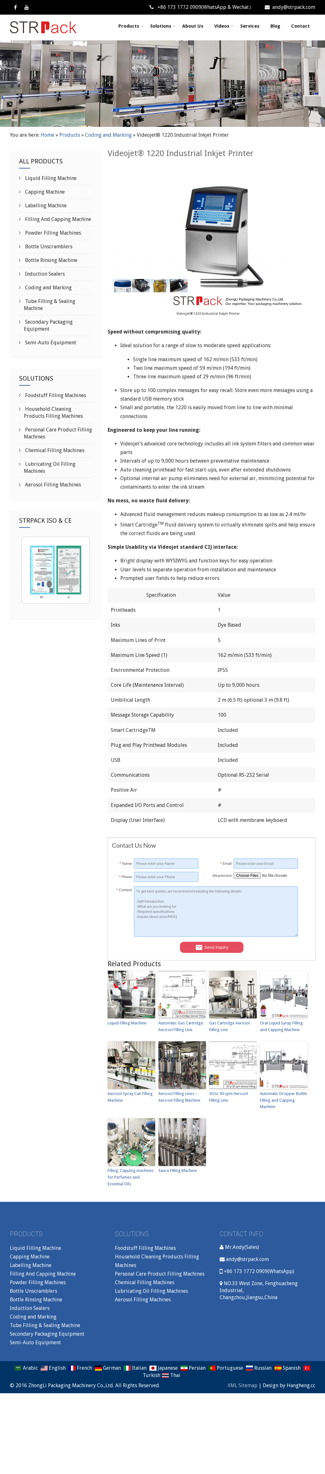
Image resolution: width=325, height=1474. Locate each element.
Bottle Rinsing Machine (50, 260)
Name (126, 863)
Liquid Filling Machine (127, 1023)
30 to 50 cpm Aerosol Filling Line (228, 1097)
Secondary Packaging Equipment (47, 1334)
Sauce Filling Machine (177, 1170)
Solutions (163, 26)
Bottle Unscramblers (48, 247)
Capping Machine (44, 192)
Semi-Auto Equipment (50, 343)
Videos (224, 26)
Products (130, 26)
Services (250, 26)
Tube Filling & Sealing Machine (45, 1325)
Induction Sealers (44, 274)
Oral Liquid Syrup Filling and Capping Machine (281, 1026)
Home (47, 135)
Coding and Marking (108, 135)
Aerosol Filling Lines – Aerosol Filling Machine (179, 1097)
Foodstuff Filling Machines (55, 395)
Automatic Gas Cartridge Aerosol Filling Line (180, 1026)
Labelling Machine (45, 206)
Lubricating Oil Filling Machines (151, 1291)
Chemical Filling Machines (54, 450)
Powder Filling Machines (52, 233)
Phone (125, 876)
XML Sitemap (242, 1385)
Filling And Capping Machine (57, 219)
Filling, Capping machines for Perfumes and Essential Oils (131, 1177)
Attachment (221, 875)
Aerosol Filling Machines (52, 485)
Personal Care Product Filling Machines (159, 1274)
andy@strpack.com (290, 7)
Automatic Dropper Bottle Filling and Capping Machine (283, 1100)
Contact (300, 26)
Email (226, 863)
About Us (192, 26)
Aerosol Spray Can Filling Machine (130, 1097)
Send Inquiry (211, 947)
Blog (275, 26)
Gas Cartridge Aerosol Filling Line (229, 1026)
